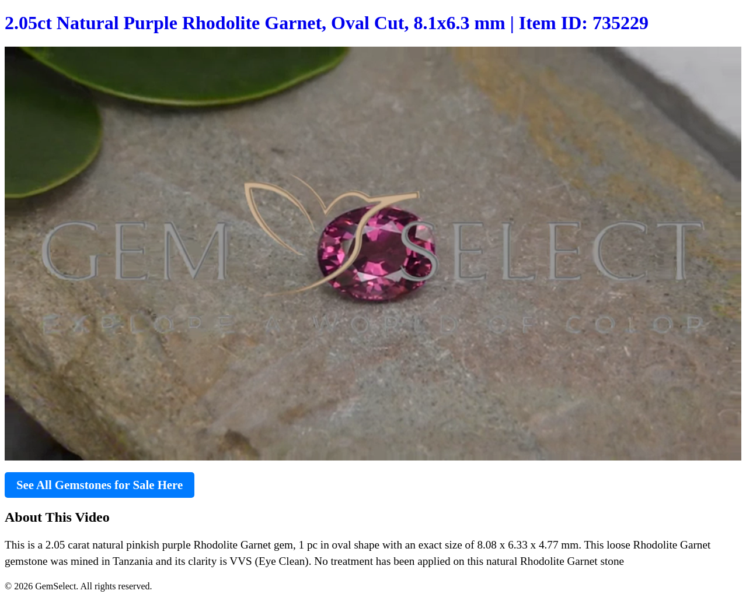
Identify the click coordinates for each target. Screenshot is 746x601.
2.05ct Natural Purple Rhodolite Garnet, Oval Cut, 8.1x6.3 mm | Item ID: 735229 (327, 22)
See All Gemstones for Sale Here (99, 484)
